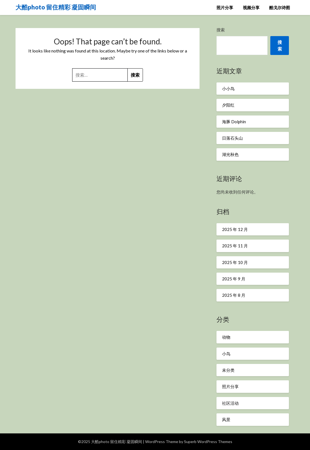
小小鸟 (228, 88)
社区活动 (230, 403)
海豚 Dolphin (234, 121)
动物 (226, 337)
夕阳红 (228, 104)
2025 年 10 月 (235, 262)
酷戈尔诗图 (279, 7)
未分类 (228, 370)
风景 (226, 419)
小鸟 (226, 353)
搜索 (220, 29)
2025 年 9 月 (233, 278)
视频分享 (251, 7)
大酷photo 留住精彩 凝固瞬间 (56, 7)
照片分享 (224, 7)
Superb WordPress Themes (208, 441)
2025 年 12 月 (235, 229)
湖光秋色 (230, 154)
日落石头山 (232, 137)
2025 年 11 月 (235, 245)
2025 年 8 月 (233, 295)
